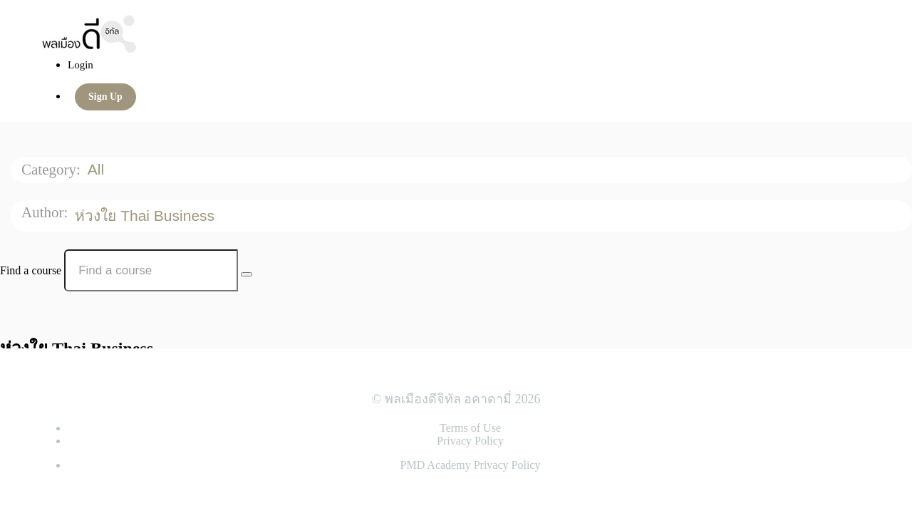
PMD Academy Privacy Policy (470, 465)
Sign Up (105, 96)
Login (80, 65)
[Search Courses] (246, 274)
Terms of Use (470, 428)
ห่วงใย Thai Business (147, 215)
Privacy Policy (470, 441)
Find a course (30, 270)
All (98, 169)
